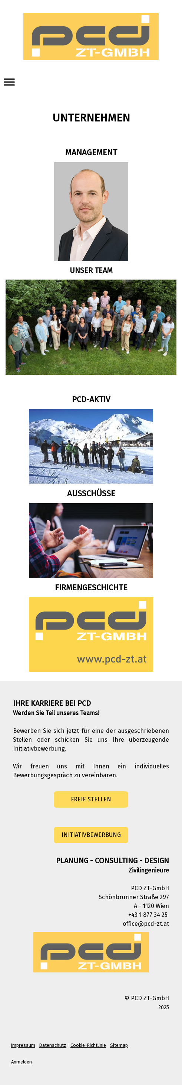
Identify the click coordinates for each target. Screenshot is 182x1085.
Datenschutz (52, 1045)
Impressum (23, 1045)
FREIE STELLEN (91, 799)
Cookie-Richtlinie (88, 1045)
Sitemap (119, 1045)
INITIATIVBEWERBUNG (91, 834)
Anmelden (21, 1062)
